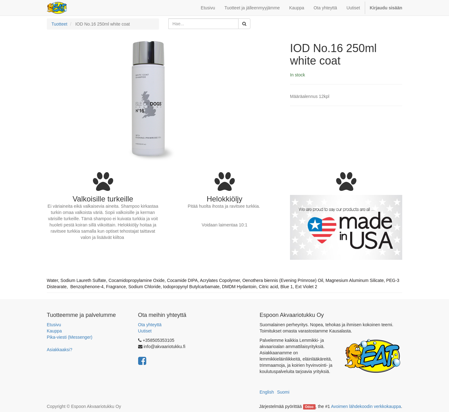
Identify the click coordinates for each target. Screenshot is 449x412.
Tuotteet (59, 24)
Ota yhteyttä (150, 324)
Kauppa (54, 330)
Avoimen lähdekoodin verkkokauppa (366, 406)
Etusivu (54, 324)
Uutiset (145, 330)
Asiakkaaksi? (59, 349)
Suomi (283, 392)
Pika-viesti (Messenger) (69, 337)
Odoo (309, 407)
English (267, 392)
